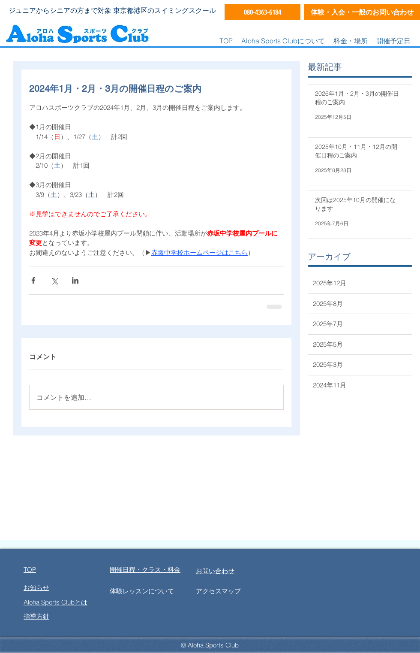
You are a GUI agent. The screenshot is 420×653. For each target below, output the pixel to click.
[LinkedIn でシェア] (75, 280)
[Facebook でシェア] (33, 280)
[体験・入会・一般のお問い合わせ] (362, 12)
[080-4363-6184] (262, 12)
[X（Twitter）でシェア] (54, 280)
